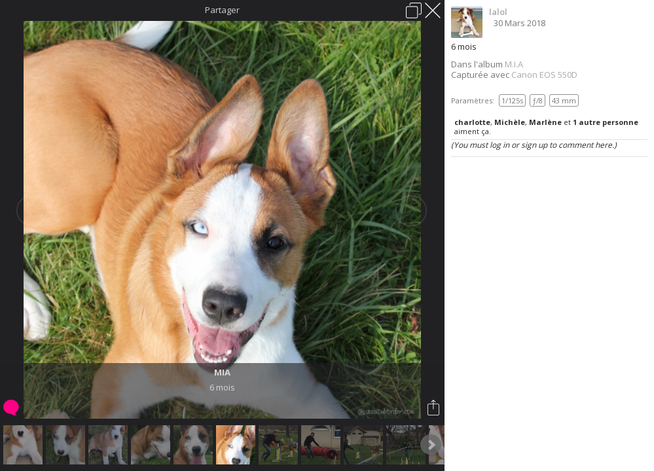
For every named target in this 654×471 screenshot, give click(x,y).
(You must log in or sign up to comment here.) (534, 144)
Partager (222, 10)
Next (430, 444)
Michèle (509, 122)
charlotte (472, 122)
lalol (498, 12)
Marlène (545, 122)
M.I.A (514, 64)
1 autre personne (605, 122)
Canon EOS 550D (544, 74)
